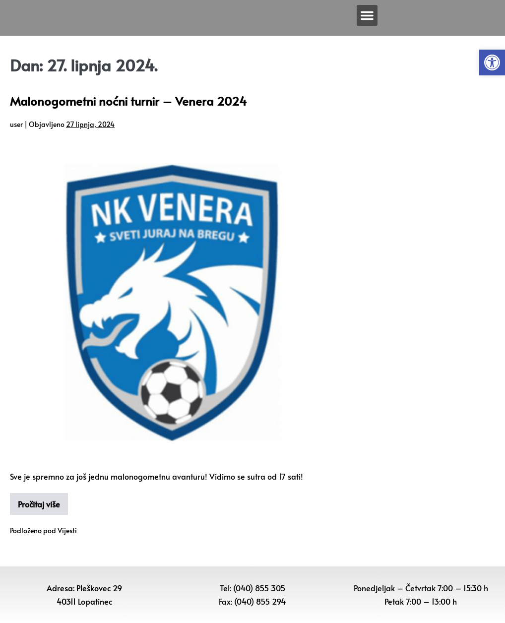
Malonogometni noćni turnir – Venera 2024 (128, 101)
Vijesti (67, 530)
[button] (492, 62)
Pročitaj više (39, 503)
